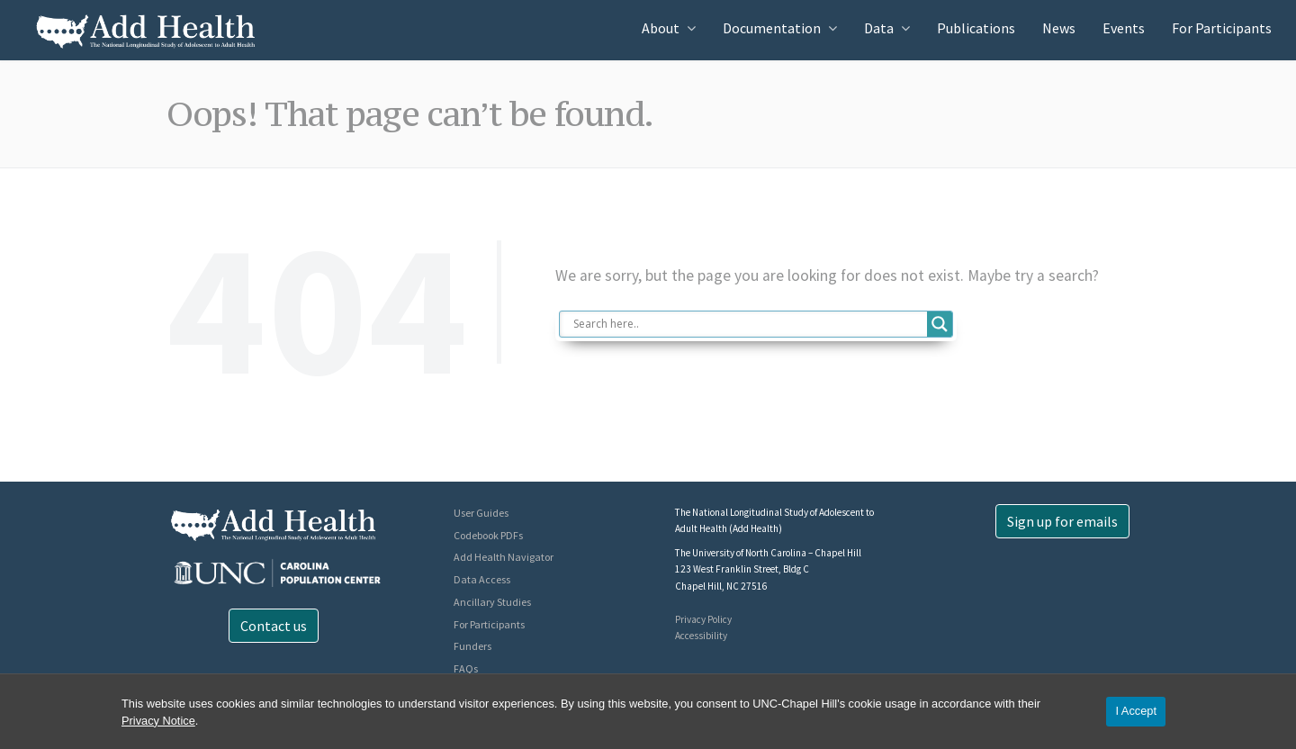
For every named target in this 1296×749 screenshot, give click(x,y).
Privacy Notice (158, 720)
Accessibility (701, 635)
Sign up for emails (1062, 521)
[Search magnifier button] (939, 324)
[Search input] (748, 324)
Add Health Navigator (504, 557)
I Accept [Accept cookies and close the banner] (1135, 710)
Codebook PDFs (488, 535)
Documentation (772, 28)
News (1059, 28)
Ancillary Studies (492, 602)
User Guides (481, 512)
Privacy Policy (703, 619)
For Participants (1222, 28)
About (661, 28)
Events (1123, 28)
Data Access (482, 579)
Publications (976, 28)
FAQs (466, 668)
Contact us (273, 626)
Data (879, 28)
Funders (472, 646)
